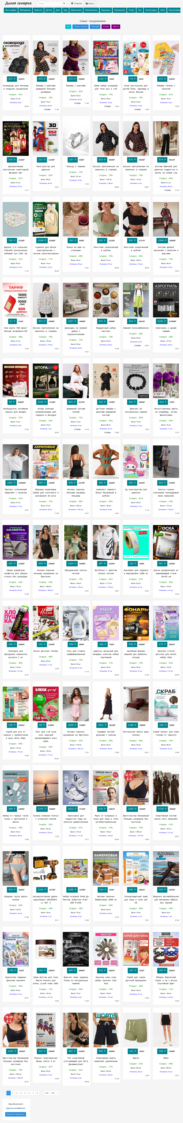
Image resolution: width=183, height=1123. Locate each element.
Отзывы (106, 27)
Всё (68, 27)
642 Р (162, 483)
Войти (90, 4)
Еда (65, 10)
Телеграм (95, 27)
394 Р (132, 321)
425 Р (162, 889)
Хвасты (116, 27)
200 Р (72, 644)
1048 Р (72, 725)
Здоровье (106, 10)
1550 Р (162, 240)
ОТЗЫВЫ (47, 109)
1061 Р (11, 483)
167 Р (72, 159)
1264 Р (72, 563)
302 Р (132, 483)
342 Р (42, 1051)
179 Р (162, 644)
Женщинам (25, 10)
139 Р (12, 725)
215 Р (102, 970)
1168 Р (42, 240)
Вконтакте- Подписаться (15, 1114)
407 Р (102, 563)
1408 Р (72, 889)
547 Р (12, 79)
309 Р (72, 970)
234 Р (102, 889)
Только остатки (80, 27)
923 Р (102, 159)
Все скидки (10, 10)
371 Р (162, 79)
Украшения (119, 10)
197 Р (132, 970)
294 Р (42, 970)
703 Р (12, 240)
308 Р (12, 809)
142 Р (42, 644)
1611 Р (72, 809)
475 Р (42, 79)
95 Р (12, 402)
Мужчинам (76, 10)
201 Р (12, 563)
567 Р (162, 563)
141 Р (132, 1051)
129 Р (102, 79)
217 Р (42, 159)
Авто (162, 10)
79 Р (132, 79)
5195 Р (162, 321)
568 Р (102, 1051)
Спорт (131, 10)
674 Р (162, 159)
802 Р (72, 1051)
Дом (58, 10)
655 (52, 1093)
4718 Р (162, 809)
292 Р (102, 240)
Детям (49, 10)
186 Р (12, 644)
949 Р (72, 483)
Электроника (91, 10)
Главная (76, 3)
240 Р (102, 809)
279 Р (12, 159)
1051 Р (102, 725)
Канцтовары (175, 10)
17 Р (12, 321)
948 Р (42, 563)
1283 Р (132, 809)
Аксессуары (151, 10)
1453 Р (12, 1051)
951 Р (72, 402)
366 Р (102, 483)
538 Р (132, 644)
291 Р (132, 402)
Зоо (140, 10)
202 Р (72, 240)
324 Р (162, 402)
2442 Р (42, 402)
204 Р (102, 644)
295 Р (162, 970)
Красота (38, 10)
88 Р (42, 725)
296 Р (162, 725)
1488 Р (132, 725)
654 (46, 1093)
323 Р (102, 402)
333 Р (12, 889)
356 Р (42, 483)
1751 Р (42, 809)
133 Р (132, 563)
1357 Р (72, 321)
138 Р (12, 970)
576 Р (102, 321)
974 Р (132, 159)
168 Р (162, 1051)
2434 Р (42, 889)
